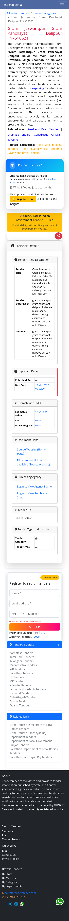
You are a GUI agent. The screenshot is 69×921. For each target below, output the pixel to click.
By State (7, 874)
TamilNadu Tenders (22, 657)
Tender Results (11, 839)
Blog (5, 851)
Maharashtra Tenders (23, 665)
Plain (5, 835)
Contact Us (9, 855)
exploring (38, 88)
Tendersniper (12, 5)
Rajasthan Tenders (21, 673)
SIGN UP (34, 627)
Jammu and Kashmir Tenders (28, 689)
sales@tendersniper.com (20, 893)
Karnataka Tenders (21, 653)
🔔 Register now (22, 199)
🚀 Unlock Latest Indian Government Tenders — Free (34, 222)
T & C (42, 632)
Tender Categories (44, 13)
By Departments (12, 886)
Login (37, 636)
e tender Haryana (21, 685)
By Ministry (9, 878)
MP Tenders (17, 681)
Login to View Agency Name (34, 486)
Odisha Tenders (19, 705)
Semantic (8, 831)
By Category (9, 882)
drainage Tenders (19, 134)
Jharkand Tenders (21, 693)
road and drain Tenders (44, 129)
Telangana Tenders (22, 661)
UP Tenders (17, 677)
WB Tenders (17, 669)
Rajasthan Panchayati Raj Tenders (31, 757)
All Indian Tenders (18, 13)
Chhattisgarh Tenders (23, 697)
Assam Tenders (19, 701)
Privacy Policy (10, 859)
